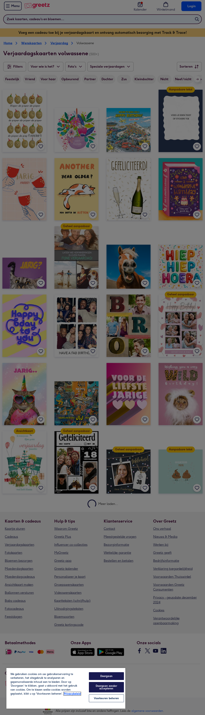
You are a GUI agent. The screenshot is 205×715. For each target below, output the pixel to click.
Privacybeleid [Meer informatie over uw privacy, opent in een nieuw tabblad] (72, 693)
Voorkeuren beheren (106, 698)
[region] (65, 688)
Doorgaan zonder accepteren (106, 687)
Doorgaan (106, 676)
